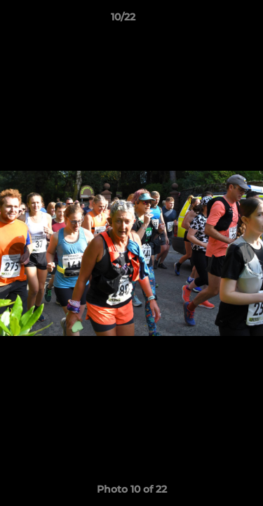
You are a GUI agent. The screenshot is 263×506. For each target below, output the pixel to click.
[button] (212, 20)
